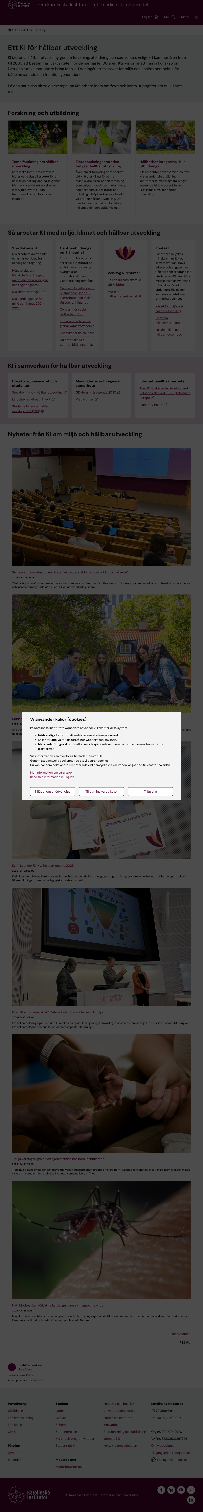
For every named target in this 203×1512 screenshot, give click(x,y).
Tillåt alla (150, 791)
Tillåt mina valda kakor (101, 791)
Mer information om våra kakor (51, 773)
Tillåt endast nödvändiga (53, 791)
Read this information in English (52, 777)
